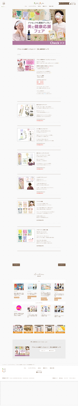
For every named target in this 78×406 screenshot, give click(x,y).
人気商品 (34, 299)
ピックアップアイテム (32, 6)
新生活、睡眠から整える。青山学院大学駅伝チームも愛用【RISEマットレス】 (19, 294)
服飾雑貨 (56, 300)
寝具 (18, 297)
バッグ (60, 298)
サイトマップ (66, 378)
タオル (46, 299)
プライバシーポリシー (72, 378)
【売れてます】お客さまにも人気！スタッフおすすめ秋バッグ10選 (59, 295)
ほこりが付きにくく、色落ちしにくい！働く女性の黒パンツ (32, 294)
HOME (16, 297)
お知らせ (39, 6)
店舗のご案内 (51, 6)
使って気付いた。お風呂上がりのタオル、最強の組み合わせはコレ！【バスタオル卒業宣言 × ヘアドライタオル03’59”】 (46, 295)
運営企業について (55, 378)
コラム (26, 6)
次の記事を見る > (61, 264)
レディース (29, 297)
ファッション (30, 299)
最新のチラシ (45, 6)
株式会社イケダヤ (5, 378)
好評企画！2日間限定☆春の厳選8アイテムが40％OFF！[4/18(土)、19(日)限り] (19, 315)
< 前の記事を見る (16, 264)
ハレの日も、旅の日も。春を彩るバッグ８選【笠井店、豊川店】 (32, 316)
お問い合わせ (61, 378)
